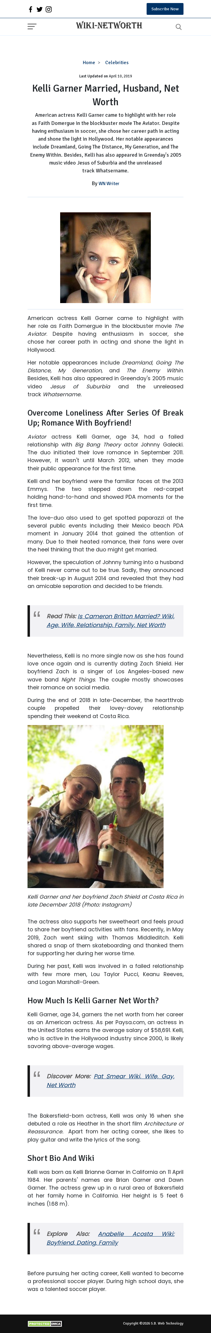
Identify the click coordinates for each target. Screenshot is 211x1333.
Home (89, 63)
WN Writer (109, 184)
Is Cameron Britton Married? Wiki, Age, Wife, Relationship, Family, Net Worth (110, 620)
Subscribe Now (165, 8)
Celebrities (116, 63)
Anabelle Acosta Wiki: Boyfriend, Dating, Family (110, 1238)
